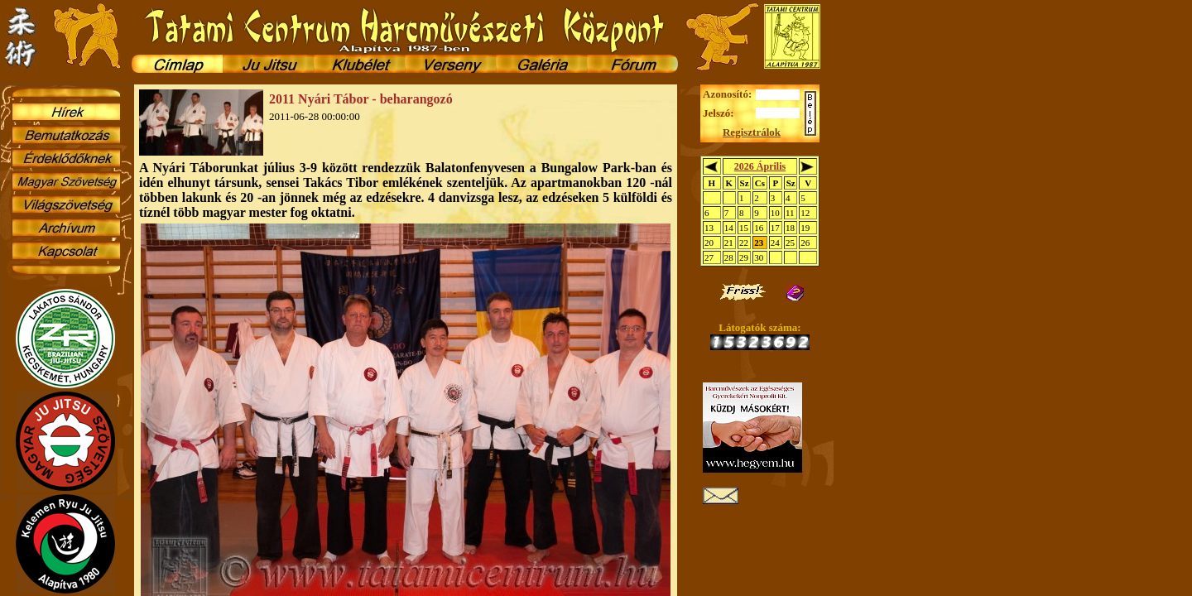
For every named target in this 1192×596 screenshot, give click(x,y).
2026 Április (760, 166)
